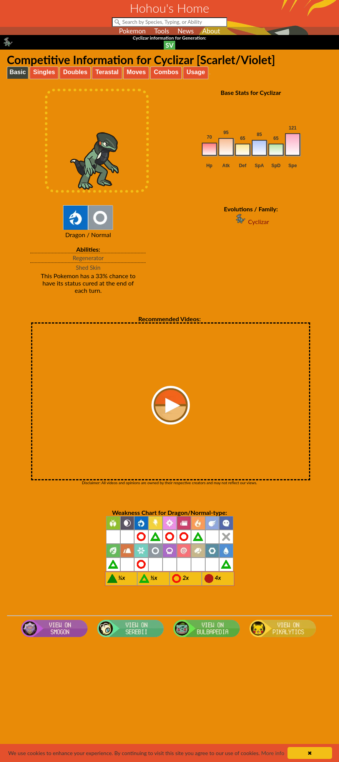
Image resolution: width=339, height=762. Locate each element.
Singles (44, 72)
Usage (195, 72)
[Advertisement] (169, 701)
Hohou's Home (169, 7)
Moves (136, 72)
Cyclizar (251, 221)
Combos (166, 72)
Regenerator (88, 257)
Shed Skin (88, 267)
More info (272, 753)
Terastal (106, 72)
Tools (161, 31)
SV (170, 45)
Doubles (75, 72)
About (211, 31)
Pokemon (132, 31)
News (186, 31)
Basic (18, 72)
